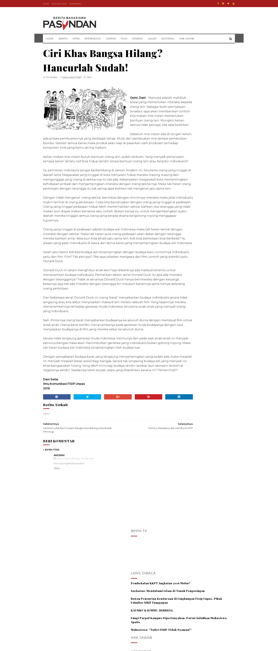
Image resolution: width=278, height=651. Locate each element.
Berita (63, 38)
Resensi (137, 38)
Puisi (124, 38)
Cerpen (111, 38)
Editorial (168, 38)
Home (46, 4)
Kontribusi (75, 4)
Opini (76, 38)
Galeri (152, 38)
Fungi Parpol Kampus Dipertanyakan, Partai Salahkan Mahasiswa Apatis (204, 149)
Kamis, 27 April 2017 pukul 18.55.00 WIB (74, 525)
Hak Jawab (187, 38)
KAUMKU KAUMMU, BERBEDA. (198, 139)
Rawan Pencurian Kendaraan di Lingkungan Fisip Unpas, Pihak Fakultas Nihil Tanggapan (200, 127)
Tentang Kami (59, 4)
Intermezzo (93, 38)
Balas (57, 535)
